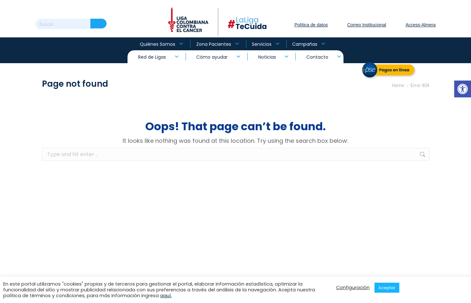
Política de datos (311, 24)
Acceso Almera (420, 24)
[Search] (71, 24)
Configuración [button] (353, 287)
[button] (462, 89)
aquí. (166, 295)
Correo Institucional (366, 24)
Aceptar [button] (386, 288)
